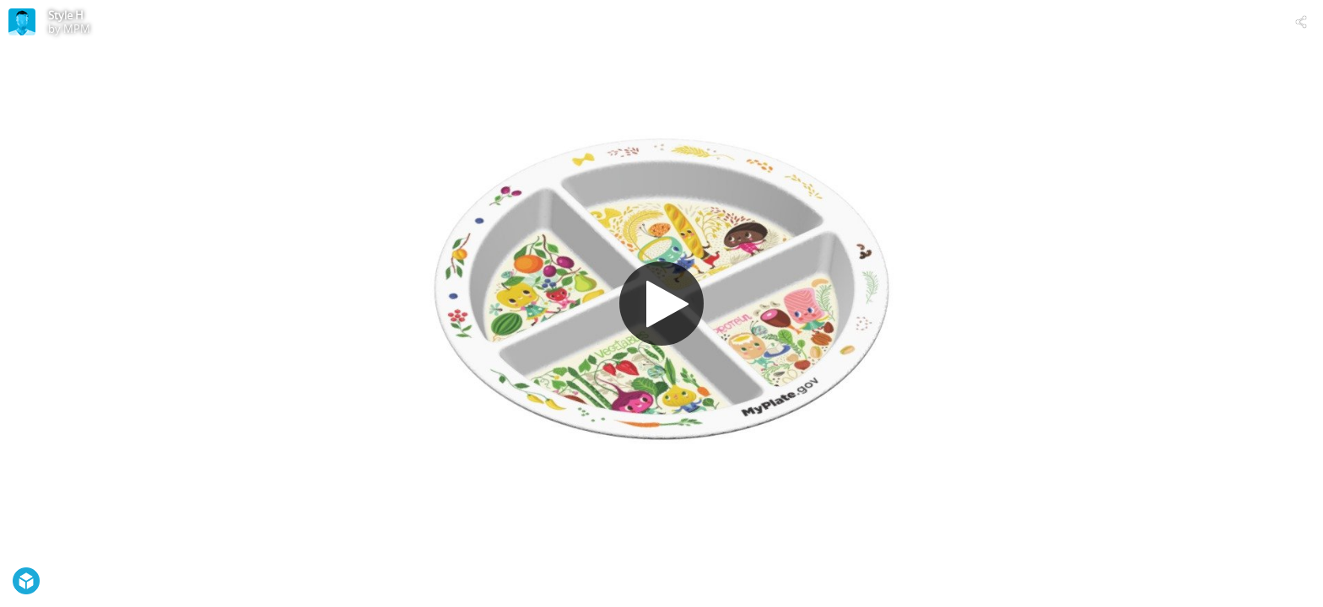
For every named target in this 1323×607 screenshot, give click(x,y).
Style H (66, 15)
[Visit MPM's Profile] (21, 21)
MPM (76, 28)
